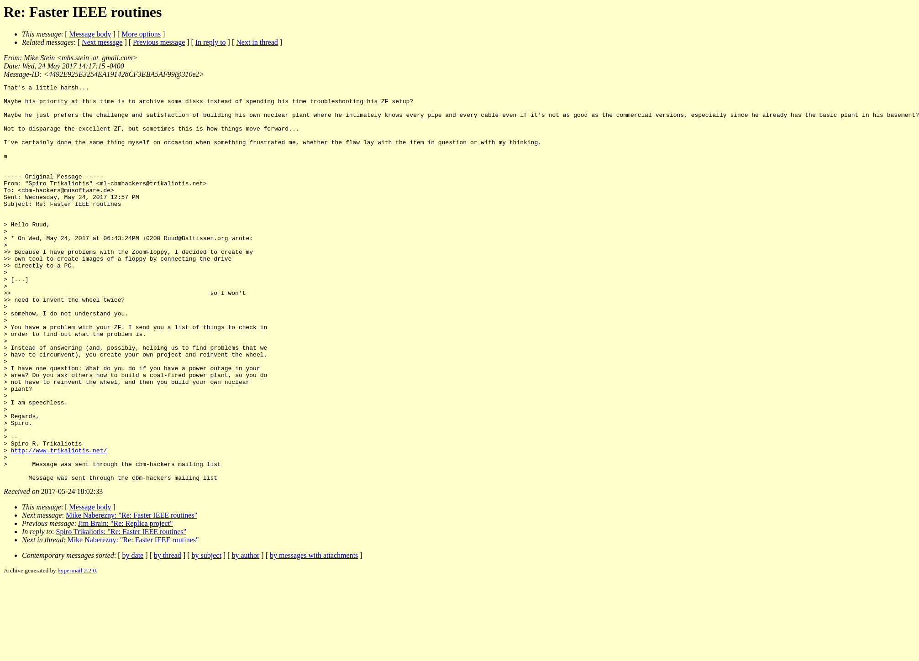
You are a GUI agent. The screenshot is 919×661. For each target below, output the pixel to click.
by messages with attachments (314, 635)
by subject (206, 635)
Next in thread (257, 42)
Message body (90, 34)
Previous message (159, 42)
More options (141, 34)
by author (245, 635)
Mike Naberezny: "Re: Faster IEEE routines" (131, 594)
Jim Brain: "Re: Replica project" (125, 603)
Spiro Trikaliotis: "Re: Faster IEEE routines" (121, 611)
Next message (102, 42)
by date (133, 635)
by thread (167, 635)
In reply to (210, 42)
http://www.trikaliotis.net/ (59, 524)
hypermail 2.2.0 (77, 649)
